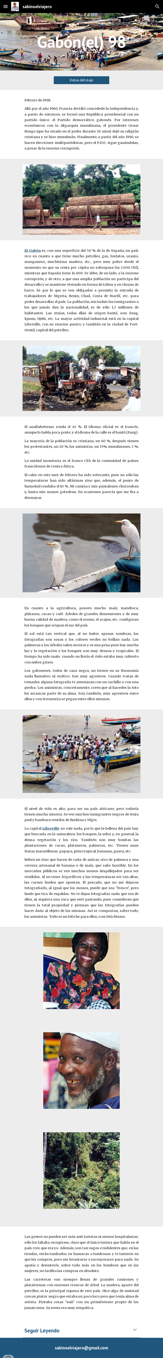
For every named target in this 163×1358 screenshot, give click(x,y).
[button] (5, 6)
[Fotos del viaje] (81, 80)
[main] (81, 42)
